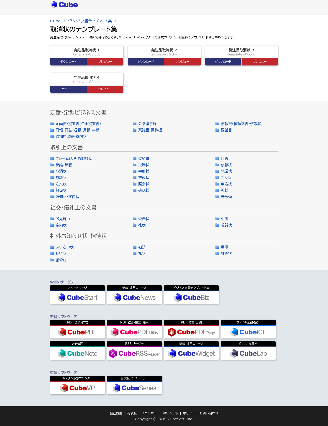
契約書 (143, 158)
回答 (224, 158)
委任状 (143, 219)
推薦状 (143, 177)
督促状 (61, 190)
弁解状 (143, 171)
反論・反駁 (64, 165)
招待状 (61, 253)
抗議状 (61, 177)
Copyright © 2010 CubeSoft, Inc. (164, 419)
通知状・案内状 (67, 196)
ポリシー (189, 413)
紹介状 (61, 260)
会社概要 (116, 413)
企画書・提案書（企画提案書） (78, 123)
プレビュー (105, 61)
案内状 (61, 225)
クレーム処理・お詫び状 (74, 158)
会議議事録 (147, 123)
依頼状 (226, 165)
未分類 (226, 196)
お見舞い (63, 219)
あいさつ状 (65, 247)
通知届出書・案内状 (71, 136)
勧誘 (142, 247)
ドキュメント (169, 413)
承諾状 (226, 171)
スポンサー (149, 413)
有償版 (132, 413)
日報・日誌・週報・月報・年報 (77, 130)
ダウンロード (68, 61)
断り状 (226, 177)
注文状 (61, 184)
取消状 (61, 171)
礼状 (224, 190)
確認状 (143, 190)
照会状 (143, 184)
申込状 (226, 184)
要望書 (226, 130)
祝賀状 (226, 225)
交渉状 (143, 165)
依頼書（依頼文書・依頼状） (242, 123)
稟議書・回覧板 (150, 130)
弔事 (224, 219)
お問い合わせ (209, 413)
